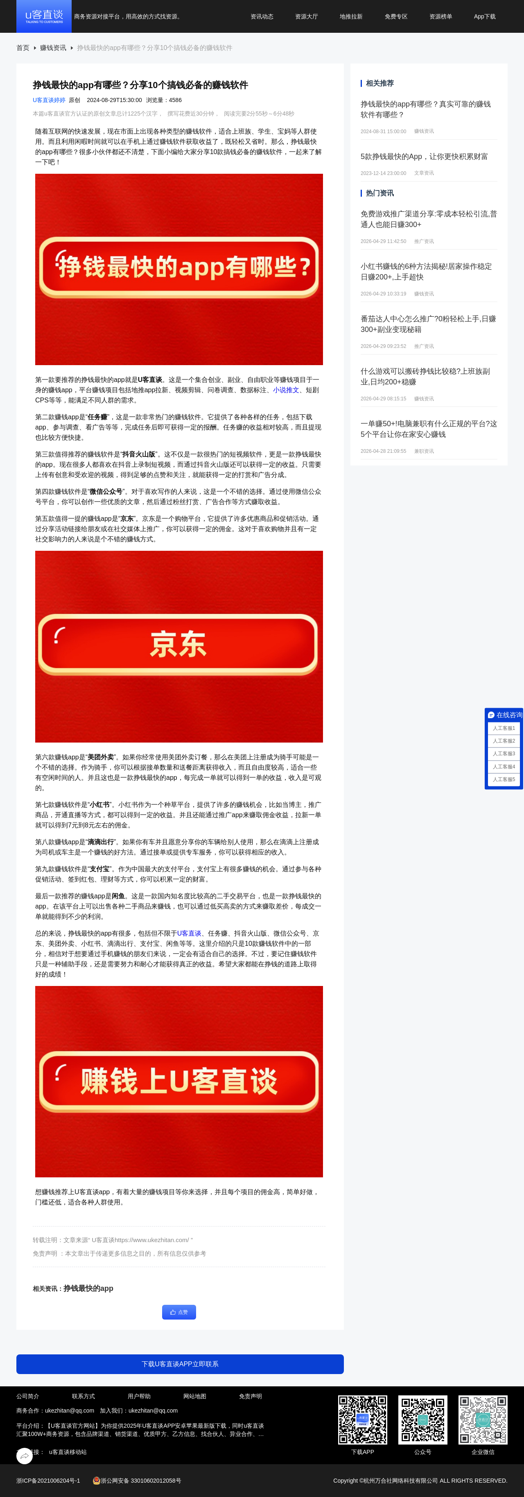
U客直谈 (189, 933)
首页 (22, 48)
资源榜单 (440, 16)
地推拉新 (351, 16)
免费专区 (396, 16)
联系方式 (83, 1396)
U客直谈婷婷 (49, 100)
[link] (22, 48)
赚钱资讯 (53, 48)
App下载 (485, 16)
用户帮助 (139, 1396)
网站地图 (194, 1396)
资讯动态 (262, 16)
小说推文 (286, 389)
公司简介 (27, 1396)
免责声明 (250, 1396)
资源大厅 (306, 16)
